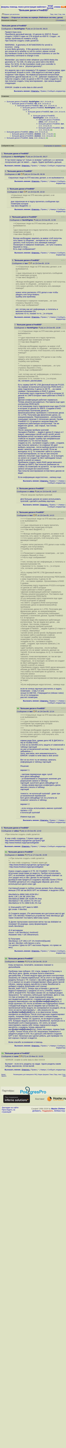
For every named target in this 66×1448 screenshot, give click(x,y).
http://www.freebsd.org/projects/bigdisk (26, 867)
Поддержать (47, 1111)
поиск (21, 7)
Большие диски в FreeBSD (17, 102)
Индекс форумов (43, 1074)
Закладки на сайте (10, 1107)
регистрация (30, 7)
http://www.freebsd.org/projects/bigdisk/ (22, 843)
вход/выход (50, 7)
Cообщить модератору (56, 91)
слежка (57, 7)
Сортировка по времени (52, 146)
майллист (41, 7)
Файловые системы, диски (50, 17)
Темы (51, 1074)
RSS (63, 146)
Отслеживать (61, 20)
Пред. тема (57, 1074)
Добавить (36, 1111)
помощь (14, 7)
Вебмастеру (59, 1111)
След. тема (64, 1075)
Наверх (43, 166)
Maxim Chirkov (58, 1109)
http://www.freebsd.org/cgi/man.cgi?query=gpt (25, 840)
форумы (5, 7)
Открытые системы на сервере (24, 17)
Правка (43, 91)
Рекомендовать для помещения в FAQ (25, 1074)
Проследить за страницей (8, 1111)
